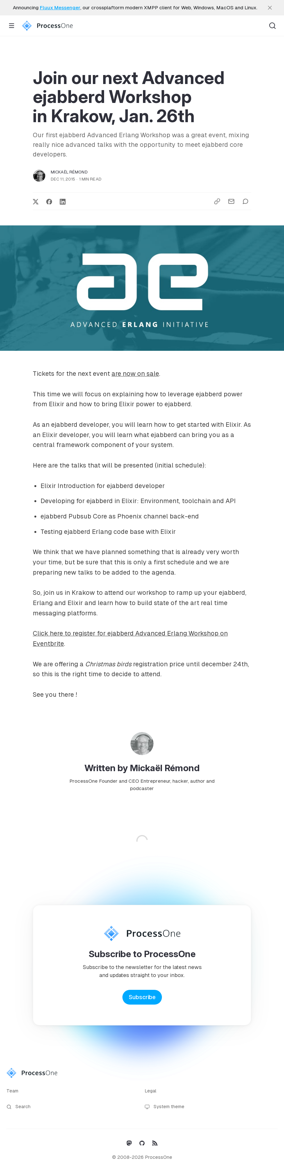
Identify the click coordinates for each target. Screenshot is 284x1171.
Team (12, 1090)
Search (18, 1106)
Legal (150, 1090)
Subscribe (142, 997)
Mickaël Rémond (69, 172)
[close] (270, 8)
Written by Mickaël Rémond (142, 767)
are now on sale (135, 373)
